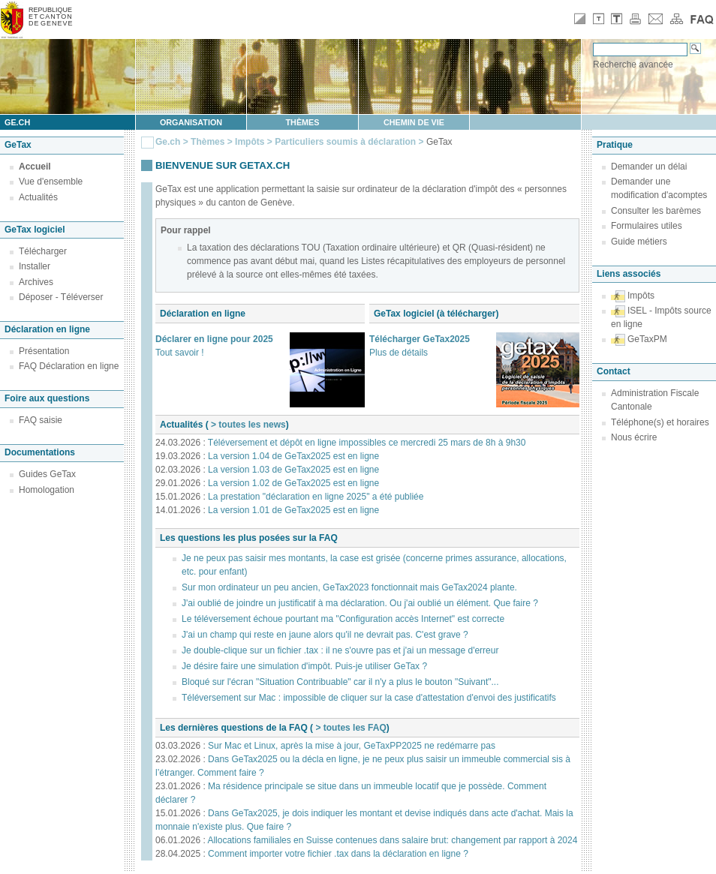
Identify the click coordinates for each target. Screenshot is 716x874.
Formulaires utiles (646, 226)
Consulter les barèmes (656, 211)
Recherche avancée (633, 64)
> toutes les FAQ (350, 727)
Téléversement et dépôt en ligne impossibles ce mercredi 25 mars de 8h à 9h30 (367, 442)
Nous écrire (634, 437)
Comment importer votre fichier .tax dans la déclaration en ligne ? (338, 853)
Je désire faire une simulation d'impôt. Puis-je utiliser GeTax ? (304, 666)
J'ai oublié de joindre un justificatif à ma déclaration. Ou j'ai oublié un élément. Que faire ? (360, 603)
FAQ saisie (40, 420)
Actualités (38, 197)
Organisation (191, 122)
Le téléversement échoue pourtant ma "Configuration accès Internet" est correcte (343, 619)
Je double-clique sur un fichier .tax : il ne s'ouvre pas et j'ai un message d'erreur (340, 650)
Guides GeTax (47, 474)
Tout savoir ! (179, 352)
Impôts (249, 142)
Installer (34, 266)
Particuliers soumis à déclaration (345, 142)
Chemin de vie (414, 122)
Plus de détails (398, 352)
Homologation (46, 490)
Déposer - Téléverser (61, 297)
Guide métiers (639, 241)
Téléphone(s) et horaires (660, 422)
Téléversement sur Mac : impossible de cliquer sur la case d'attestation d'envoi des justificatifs (369, 697)
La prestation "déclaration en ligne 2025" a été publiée (315, 496)
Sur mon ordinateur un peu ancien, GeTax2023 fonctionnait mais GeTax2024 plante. (349, 587)
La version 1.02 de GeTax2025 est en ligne (293, 483)
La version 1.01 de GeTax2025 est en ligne (293, 510)
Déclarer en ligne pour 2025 (214, 339)
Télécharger (43, 251)
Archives (36, 282)
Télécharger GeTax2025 (419, 339)
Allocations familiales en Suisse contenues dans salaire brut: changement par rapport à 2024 (392, 840)
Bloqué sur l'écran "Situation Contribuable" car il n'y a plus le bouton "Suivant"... (340, 682)
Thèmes (303, 122)
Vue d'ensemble (51, 181)
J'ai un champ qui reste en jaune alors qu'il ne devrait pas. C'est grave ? (325, 634)
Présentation (44, 351)
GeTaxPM (647, 339)
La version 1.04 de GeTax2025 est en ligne (293, 456)
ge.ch (17, 122)
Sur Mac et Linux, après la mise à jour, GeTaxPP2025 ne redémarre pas (351, 745)
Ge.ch (167, 142)
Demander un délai (649, 166)
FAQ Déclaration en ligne (69, 366)
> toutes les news (247, 424)
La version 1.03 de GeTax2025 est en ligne (293, 469)
